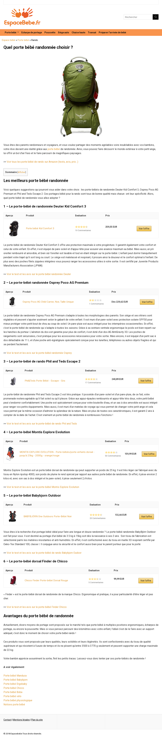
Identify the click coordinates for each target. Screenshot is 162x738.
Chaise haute (78, 32)
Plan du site (37, 720)
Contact (7, 720)
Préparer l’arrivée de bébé (112, 32)
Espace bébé (8, 40)
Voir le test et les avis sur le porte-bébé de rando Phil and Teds (42, 423)
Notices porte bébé (14, 704)
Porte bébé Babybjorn (15, 679)
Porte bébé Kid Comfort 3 (39, 228)
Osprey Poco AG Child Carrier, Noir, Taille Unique (46, 302)
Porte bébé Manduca (15, 675)
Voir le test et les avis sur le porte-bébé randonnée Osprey (39, 352)
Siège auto (63, 32)
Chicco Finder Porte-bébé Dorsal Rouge (44, 580)
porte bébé (54, 149)
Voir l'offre (143, 228)
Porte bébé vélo (12, 696)
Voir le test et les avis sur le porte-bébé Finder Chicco (37, 607)
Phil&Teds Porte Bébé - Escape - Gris (43, 380)
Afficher (21, 172)
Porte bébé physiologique (17, 700)
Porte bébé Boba (12, 692)
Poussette (49, 32)
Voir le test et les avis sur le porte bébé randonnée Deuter (39, 274)
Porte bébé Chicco (13, 687)
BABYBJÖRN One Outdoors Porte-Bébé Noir (46, 516)
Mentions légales (21, 720)
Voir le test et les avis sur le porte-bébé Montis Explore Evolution (43, 487)
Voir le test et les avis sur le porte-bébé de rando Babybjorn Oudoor (44, 552)
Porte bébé (10, 32)
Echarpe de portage (31, 32)
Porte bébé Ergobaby (15, 683)
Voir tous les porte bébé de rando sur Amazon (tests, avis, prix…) (42, 161)
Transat (92, 32)
